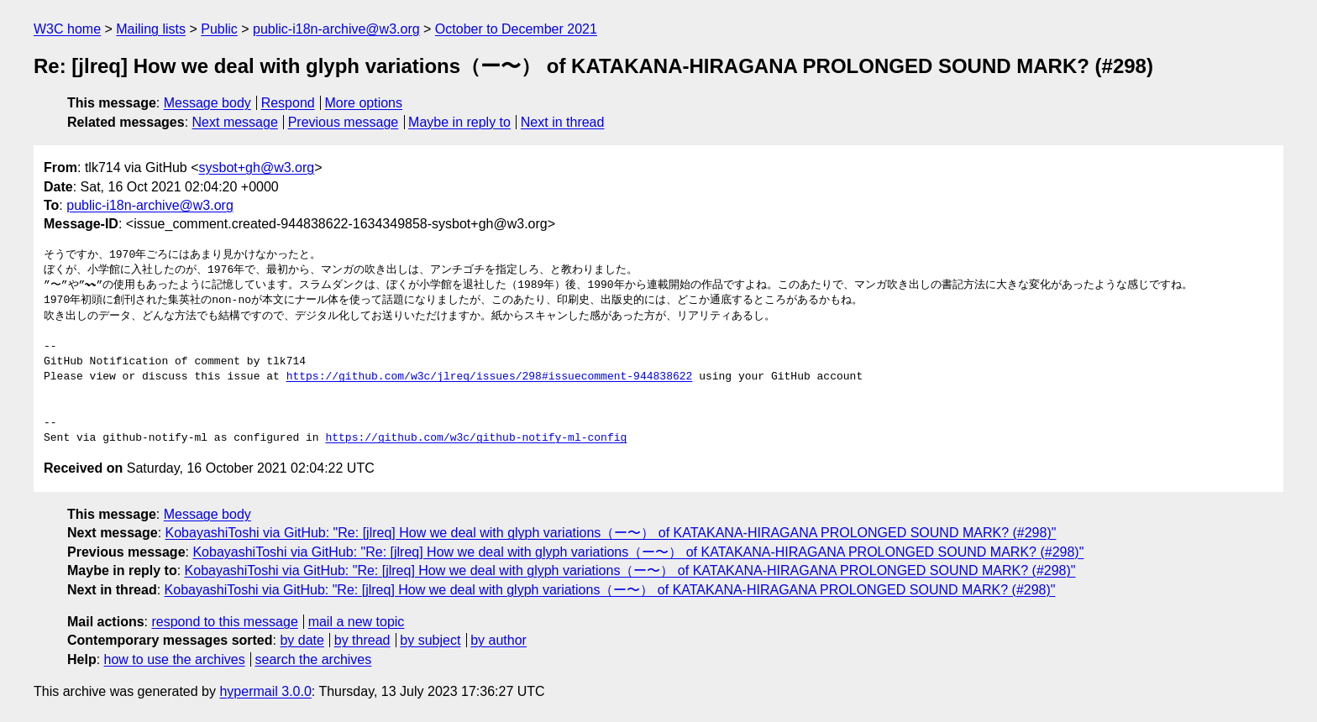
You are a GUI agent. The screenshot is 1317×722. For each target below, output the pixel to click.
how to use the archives (174, 659)
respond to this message (224, 622)
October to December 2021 (516, 29)
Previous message (343, 122)
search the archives (313, 659)
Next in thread (563, 122)
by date (301, 640)
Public (219, 29)
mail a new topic (356, 622)
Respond (288, 103)
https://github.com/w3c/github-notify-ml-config (476, 438)
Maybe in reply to (459, 122)
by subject (430, 640)
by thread (362, 640)
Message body (207, 103)
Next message (235, 122)
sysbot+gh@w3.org (257, 167)
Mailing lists (151, 29)
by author (498, 640)
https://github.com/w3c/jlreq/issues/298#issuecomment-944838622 (489, 377)
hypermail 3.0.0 (265, 691)
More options (364, 103)
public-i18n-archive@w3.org (336, 29)
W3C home (67, 29)
